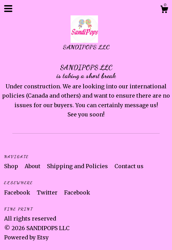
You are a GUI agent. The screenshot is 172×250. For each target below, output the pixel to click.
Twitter (48, 192)
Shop (12, 166)
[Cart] (164, 10)
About (33, 166)
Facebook (18, 192)
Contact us (129, 166)
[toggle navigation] (8, 8)
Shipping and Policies (78, 166)
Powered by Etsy (26, 237)
